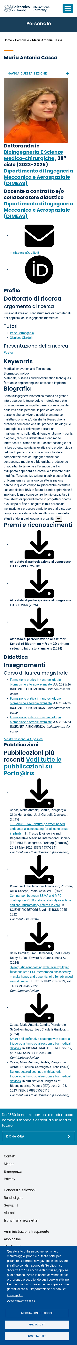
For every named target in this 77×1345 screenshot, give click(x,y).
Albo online (12, 1239)
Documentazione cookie (21, 1300)
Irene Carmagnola (22, 333)
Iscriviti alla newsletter (21, 1220)
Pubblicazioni (21, 744)
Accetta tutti (36, 1336)
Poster (8, 352)
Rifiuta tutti (37, 1324)
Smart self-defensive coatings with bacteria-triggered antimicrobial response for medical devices (40, 1043)
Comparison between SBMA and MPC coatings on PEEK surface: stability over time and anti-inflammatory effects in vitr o (40, 900)
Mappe (9, 1164)
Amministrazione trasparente (26, 1231)
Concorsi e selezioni (19, 1190)
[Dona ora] (38, 1136)
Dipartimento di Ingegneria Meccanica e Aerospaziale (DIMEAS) (38, 177)
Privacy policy (15, 1295)
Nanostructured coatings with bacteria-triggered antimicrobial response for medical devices (40, 1076)
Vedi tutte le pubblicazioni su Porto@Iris (32, 766)
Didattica (16, 657)
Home (8, 40)
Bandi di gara (13, 1198)
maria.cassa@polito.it (24, 252)
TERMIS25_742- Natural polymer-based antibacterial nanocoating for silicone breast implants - (39, 828)
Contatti (10, 1156)
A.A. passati (23, 739)
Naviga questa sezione (38, 73)
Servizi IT (11, 1205)
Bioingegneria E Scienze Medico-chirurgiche (33, 155)
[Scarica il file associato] (39, 544)
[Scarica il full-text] (39, 793)
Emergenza (13, 1171)
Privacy (9, 1179)
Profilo (12, 290)
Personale (22, 40)
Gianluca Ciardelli (21, 338)
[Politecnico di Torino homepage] (27, 8)
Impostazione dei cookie (37, 1312)
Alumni (9, 1213)
